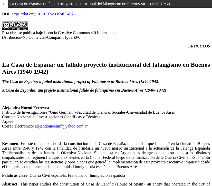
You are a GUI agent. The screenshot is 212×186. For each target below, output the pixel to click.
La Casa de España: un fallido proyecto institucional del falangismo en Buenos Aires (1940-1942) (90, 3)
